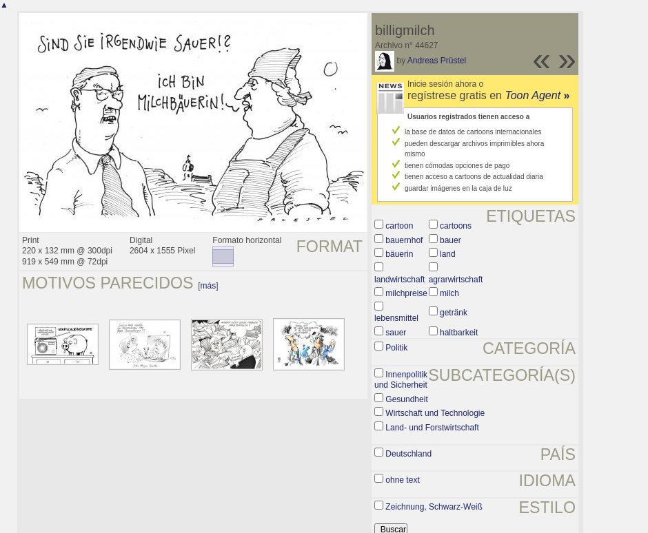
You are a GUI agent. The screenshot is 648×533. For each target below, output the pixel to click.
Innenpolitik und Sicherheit (400, 380)
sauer (395, 332)
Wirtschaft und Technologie (435, 413)
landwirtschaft (399, 279)
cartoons (456, 226)
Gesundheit (406, 399)
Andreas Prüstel (436, 60)
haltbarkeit (459, 332)
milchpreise (406, 293)
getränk (453, 312)
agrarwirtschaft (456, 279)
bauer (450, 240)
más (208, 286)
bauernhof (404, 240)
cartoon (399, 226)
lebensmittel (396, 318)
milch (449, 293)
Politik (396, 348)
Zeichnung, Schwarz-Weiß (434, 507)
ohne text (402, 480)
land (448, 254)
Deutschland (408, 454)
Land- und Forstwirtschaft (431, 427)
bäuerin (399, 254)
